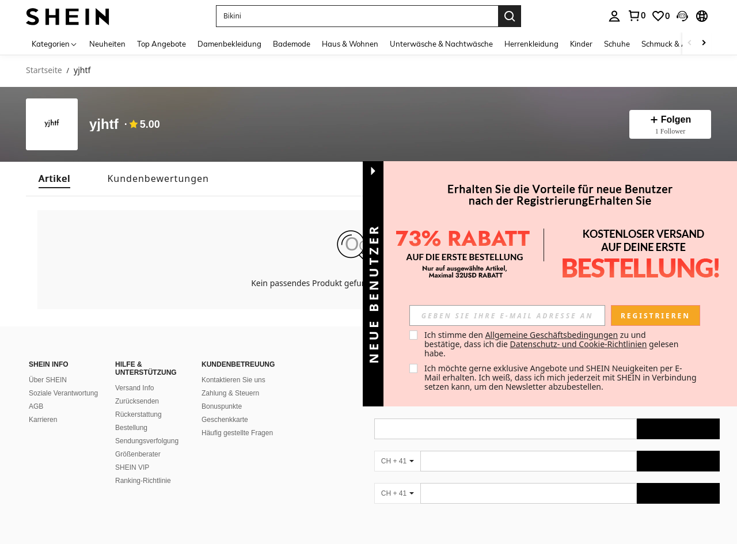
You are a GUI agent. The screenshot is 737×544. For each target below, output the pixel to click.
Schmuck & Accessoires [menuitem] (681, 43)
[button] (357, 16)
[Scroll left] (690, 43)
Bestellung (131, 428)
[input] (507, 315)
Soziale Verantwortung (63, 393)
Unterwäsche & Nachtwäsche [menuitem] (441, 43)
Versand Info (134, 388)
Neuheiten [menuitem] (107, 43)
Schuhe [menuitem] (617, 43)
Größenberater (138, 454)
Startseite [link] (44, 70)
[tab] (54, 178)
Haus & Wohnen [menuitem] (350, 43)
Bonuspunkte (222, 406)
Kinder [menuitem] (581, 43)
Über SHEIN (48, 380)
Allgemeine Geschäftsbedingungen (551, 334)
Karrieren (43, 420)
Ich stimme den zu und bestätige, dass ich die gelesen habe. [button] (552, 344)
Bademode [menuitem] (291, 43)
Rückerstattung (138, 414)
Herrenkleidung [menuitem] (531, 43)
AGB (36, 406)
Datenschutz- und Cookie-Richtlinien (578, 343)
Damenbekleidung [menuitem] (229, 43)
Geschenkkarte (225, 420)
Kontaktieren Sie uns (233, 380)
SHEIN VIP (132, 467)
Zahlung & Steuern (230, 393)
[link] (660, 16)
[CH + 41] (397, 461)
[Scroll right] (704, 43)
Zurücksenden (137, 401)
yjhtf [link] (82, 70)
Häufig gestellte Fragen (237, 433)
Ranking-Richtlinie (143, 481)
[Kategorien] (54, 43)
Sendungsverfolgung (146, 441)
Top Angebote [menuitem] (161, 43)
